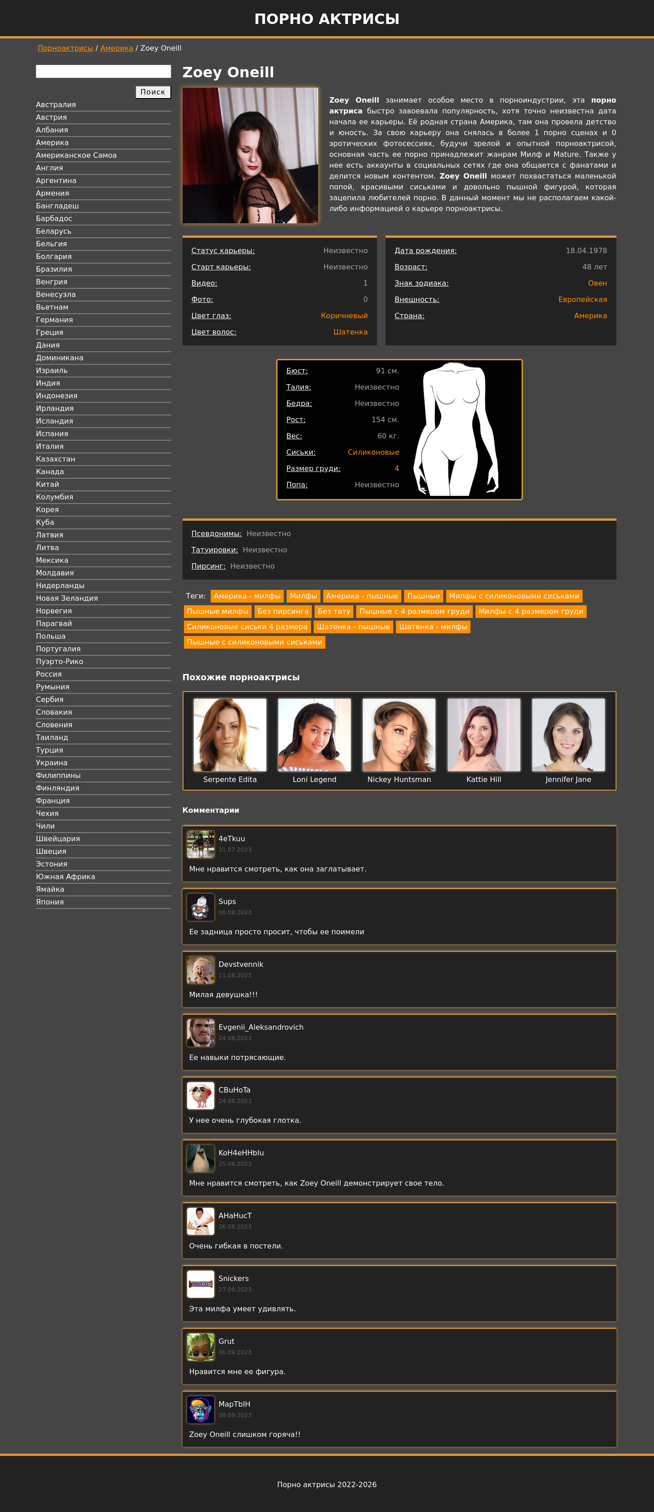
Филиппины (58, 775)
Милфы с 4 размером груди (531, 611)
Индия (48, 383)
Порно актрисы (327, 19)
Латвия (50, 535)
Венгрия (52, 282)
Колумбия (55, 497)
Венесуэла (56, 294)
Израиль (52, 370)
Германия (54, 320)
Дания (48, 345)
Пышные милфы (218, 611)
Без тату (334, 611)
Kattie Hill (483, 779)
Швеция (51, 851)
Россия (49, 674)
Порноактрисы (66, 48)
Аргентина (56, 180)
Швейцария (58, 838)
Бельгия (51, 244)
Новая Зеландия (67, 598)
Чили (45, 826)
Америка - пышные (362, 596)
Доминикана (60, 357)
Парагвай (54, 623)
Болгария (54, 256)
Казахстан (55, 459)
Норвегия (54, 611)
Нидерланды (60, 585)
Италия (50, 446)
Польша (51, 636)
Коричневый (344, 315)
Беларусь (54, 231)
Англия (49, 168)
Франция (53, 800)
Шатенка (351, 332)
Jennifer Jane (568, 779)
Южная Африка (65, 876)
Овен (597, 283)
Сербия (50, 699)
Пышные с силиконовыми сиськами (255, 642)
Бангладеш (57, 206)
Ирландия (55, 408)
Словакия (54, 712)
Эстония (52, 864)
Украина (52, 762)
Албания (52, 130)
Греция (50, 332)
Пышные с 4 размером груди (414, 611)
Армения (53, 193)
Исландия (54, 421)
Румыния (53, 687)
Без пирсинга (283, 611)
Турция (49, 750)
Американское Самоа (76, 155)
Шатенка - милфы (433, 626)
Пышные (423, 596)
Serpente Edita (230, 779)
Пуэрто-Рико (60, 661)
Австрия (51, 117)
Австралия (56, 104)
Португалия (58, 649)
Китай (47, 484)
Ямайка (50, 889)
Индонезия (57, 395)
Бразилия (54, 269)
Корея (47, 509)
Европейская (582, 299)
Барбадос (54, 218)
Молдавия (55, 573)
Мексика (52, 560)
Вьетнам (52, 307)
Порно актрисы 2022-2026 (326, 1484)
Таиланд (52, 737)
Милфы (303, 596)
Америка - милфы (247, 596)
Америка (116, 48)
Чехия (47, 813)
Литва (47, 547)
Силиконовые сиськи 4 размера (247, 626)
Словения (54, 725)
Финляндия (58, 788)
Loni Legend (315, 779)
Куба (45, 522)
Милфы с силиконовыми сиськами (514, 596)
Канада (50, 471)
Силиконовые (374, 452)
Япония (50, 902)
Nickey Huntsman (399, 779)
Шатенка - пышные (354, 626)
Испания (52, 433)
